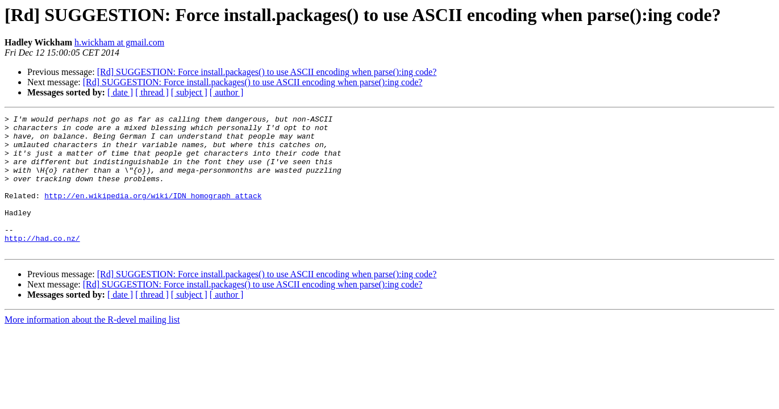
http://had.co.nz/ (42, 263)
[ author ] (227, 92)
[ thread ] (152, 92)
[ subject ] (189, 92)
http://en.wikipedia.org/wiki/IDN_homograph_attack (152, 212)
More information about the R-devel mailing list (92, 347)
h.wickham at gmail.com (119, 42)
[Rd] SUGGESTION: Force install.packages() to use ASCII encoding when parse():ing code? (267, 72)
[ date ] (120, 92)
